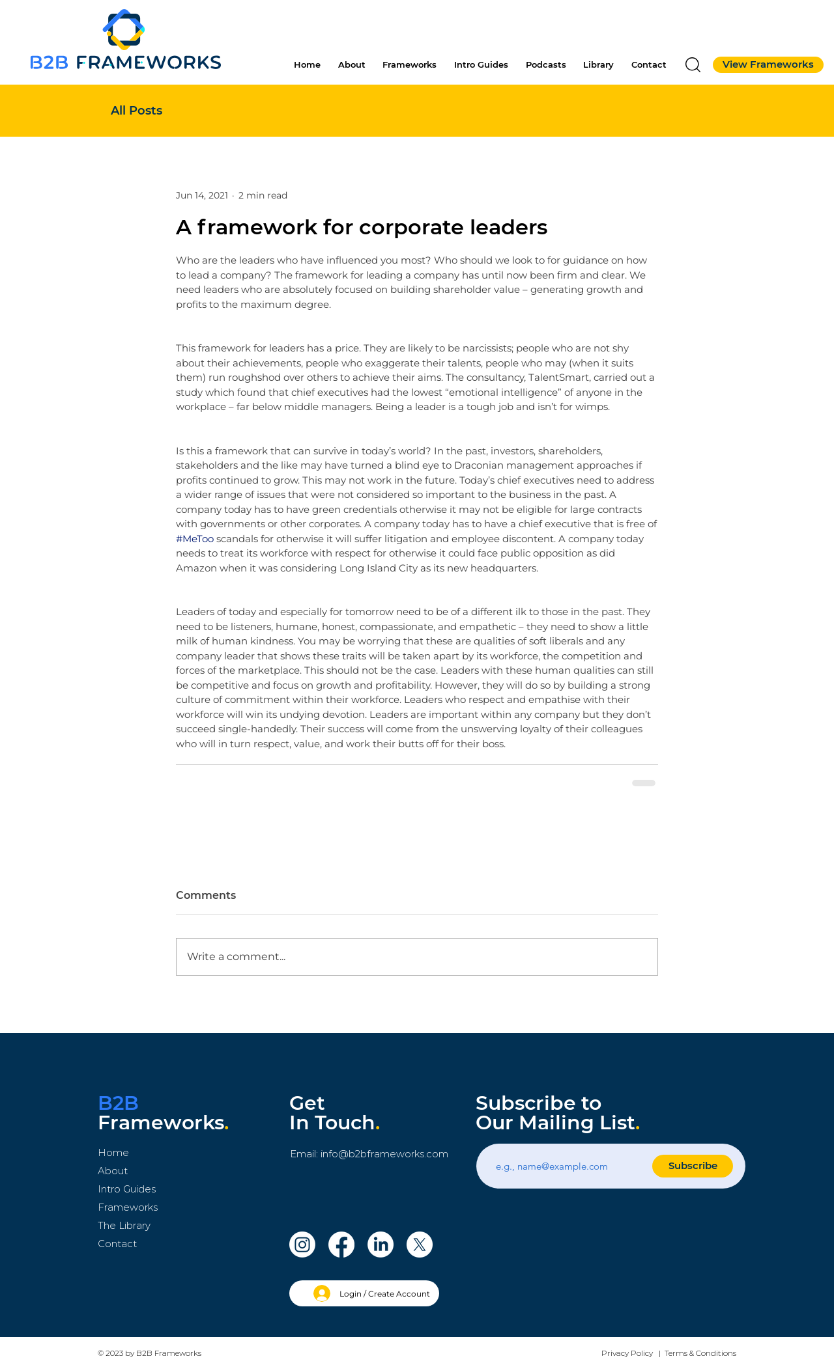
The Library (124, 1225)
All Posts (136, 110)
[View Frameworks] (768, 65)
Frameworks (128, 1207)
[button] (692, 64)
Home (113, 1152)
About (113, 1170)
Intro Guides (127, 1189)
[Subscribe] (692, 1166)
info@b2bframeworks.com (384, 1154)
